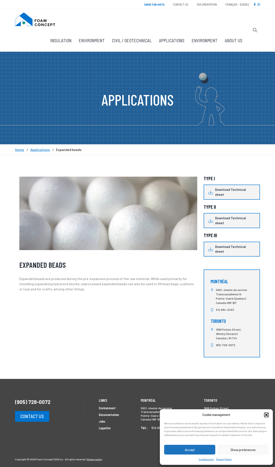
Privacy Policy (224, 459)
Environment (92, 40)
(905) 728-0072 (32, 402)
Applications (171, 40)
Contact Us (180, 4)
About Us (233, 40)
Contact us (32, 416)
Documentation (207, 4)
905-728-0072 (225, 345)
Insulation (61, 40)
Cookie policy (206, 459)
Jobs (102, 421)
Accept (190, 450)
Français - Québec (237, 4)
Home (19, 149)
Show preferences (243, 450)
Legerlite (104, 428)
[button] (266, 415)
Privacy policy (94, 459)
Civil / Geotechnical (132, 40)
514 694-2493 (225, 309)
